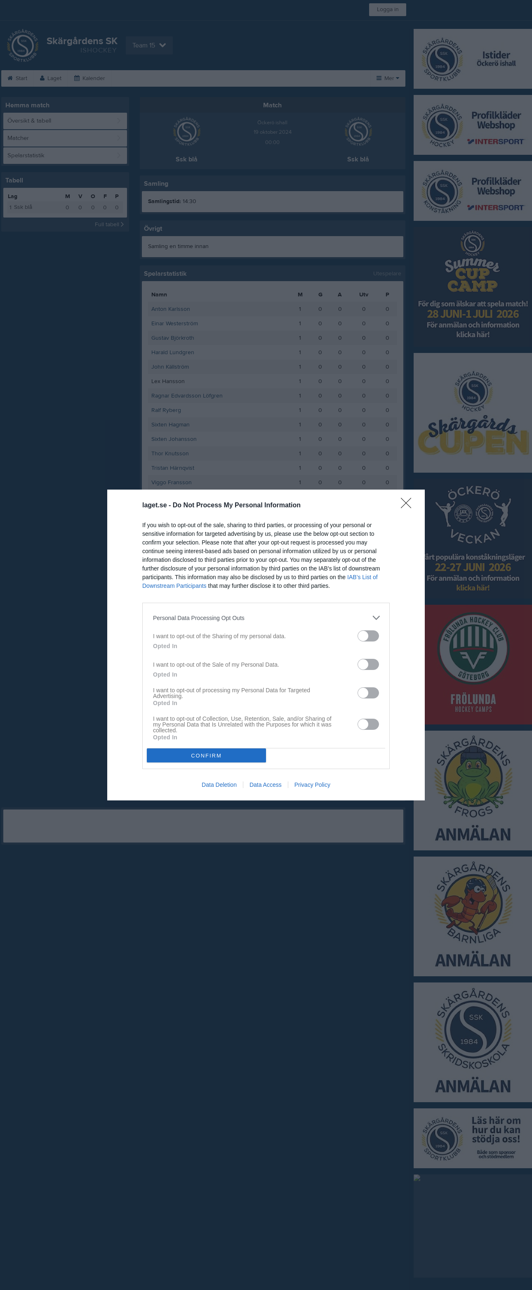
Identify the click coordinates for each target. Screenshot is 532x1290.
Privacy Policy (312, 784)
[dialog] (266, 645)
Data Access (266, 784)
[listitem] (266, 617)
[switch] (368, 635)
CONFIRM (206, 756)
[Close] (409, 506)
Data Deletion (219, 784)
